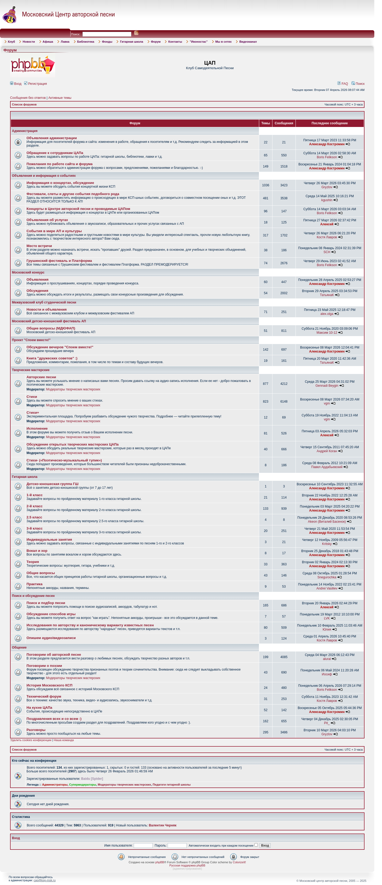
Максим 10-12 (326, 332)
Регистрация (35, 84)
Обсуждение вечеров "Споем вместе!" (60, 347)
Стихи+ (33, 413)
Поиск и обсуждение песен (33, 596)
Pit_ (327, 723)
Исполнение (37, 428)
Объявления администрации (52, 138)
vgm (327, 403)
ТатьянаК (327, 295)
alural (327, 659)
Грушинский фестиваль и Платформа (59, 261)
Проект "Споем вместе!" (31, 340)
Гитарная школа (131, 41)
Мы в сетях (223, 41)
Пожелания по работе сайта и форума (60, 164)
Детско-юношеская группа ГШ (53, 484)
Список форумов (24, 104)
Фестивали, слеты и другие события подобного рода (73, 194)
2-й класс (35, 506)
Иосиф (327, 674)
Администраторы (55, 784)
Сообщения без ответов (28, 98)
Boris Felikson (327, 157)
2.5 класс (34, 517)
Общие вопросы (41, 573)
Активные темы (59, 98)
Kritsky (327, 544)
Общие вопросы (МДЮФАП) (51, 328)
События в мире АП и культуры (54, 231)
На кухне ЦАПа (39, 708)
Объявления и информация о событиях (44, 176)
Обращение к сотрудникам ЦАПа (55, 153)
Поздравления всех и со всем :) (54, 719)
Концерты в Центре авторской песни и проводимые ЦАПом (78, 209)
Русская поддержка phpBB (187, 865)
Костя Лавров (327, 237)
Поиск (357, 84)
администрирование (187, 868)
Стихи (32, 397)
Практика (34, 584)
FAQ (342, 84)
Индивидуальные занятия (49, 539)
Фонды (107, 41)
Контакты (175, 41)
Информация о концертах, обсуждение (60, 183)
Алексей (326, 224)
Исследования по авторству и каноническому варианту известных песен (90, 625)
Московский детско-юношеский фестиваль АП (49, 321)
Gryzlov (327, 187)
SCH (326, 252)
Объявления (38, 279)
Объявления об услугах (47, 220)
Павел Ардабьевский (326, 467)
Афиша (48, 41)
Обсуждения (37, 291)
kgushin (326, 200)
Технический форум (44, 696)
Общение (19, 647)
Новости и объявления (47, 309)
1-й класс (35, 495)
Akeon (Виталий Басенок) (327, 521)
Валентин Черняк (162, 825)
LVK (327, 618)
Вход (15, 84)
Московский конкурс (28, 272)
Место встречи (39, 246)
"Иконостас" (198, 41)
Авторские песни (41, 377)
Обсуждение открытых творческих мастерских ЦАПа (73, 444)
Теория (33, 562)
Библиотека (85, 41)
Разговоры (36, 730)
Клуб (11, 41)
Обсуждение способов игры (51, 614)
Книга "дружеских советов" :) (52, 358)
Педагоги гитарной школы (172, 784)
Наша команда (64, 740)
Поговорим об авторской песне (54, 655)
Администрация (24, 131)
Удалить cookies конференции (30, 740)
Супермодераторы (82, 784)
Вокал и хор (37, 551)
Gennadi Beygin (326, 386)
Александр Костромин (327, 144)
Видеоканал (248, 41)
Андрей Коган (327, 451)
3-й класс (35, 528)
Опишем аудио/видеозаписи (51, 638)
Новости (29, 41)
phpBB (159, 862)
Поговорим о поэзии (44, 666)
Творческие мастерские (31, 370)
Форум (156, 41)
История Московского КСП (49, 685)
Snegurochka (327, 577)
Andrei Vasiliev (326, 588)
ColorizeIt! (239, 862)
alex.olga (326, 314)
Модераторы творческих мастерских (73, 389)
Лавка (65, 41)
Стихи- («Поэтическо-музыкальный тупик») (64, 460)
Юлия (327, 629)
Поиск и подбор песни (46, 603)
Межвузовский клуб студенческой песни (44, 302)
